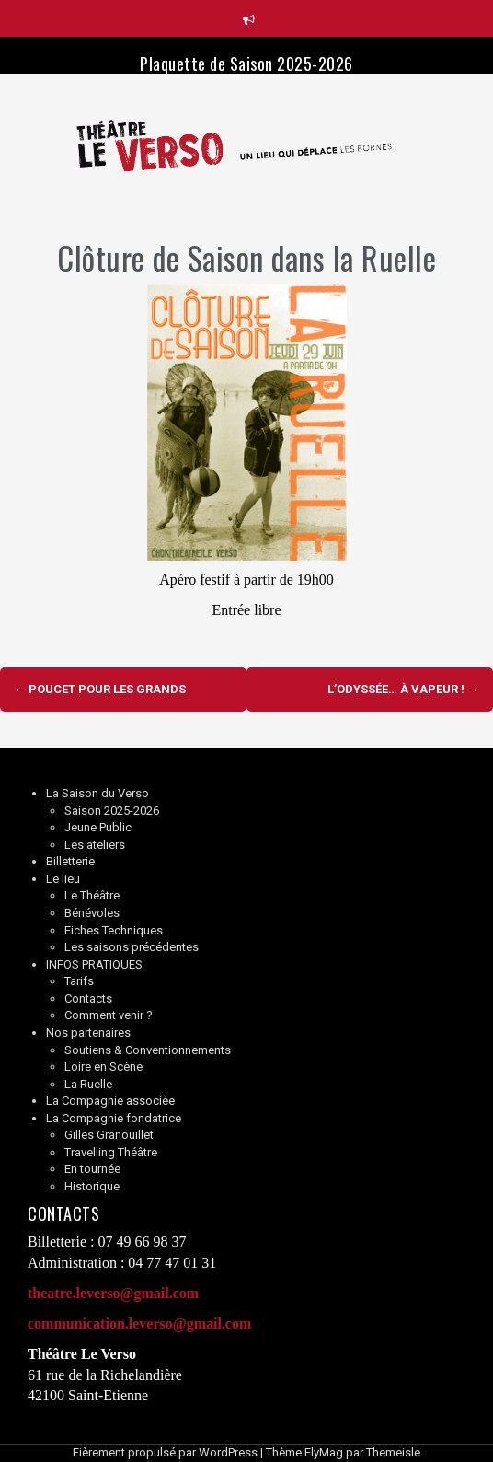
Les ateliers (94, 845)
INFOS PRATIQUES (94, 964)
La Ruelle (88, 1084)
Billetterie (70, 861)
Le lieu (63, 879)
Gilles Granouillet (109, 1135)
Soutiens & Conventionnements (147, 1050)
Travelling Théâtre (110, 1152)
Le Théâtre (92, 895)
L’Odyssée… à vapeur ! (403, 689)
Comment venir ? (108, 1015)
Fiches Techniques (113, 930)
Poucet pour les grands (100, 689)
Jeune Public (98, 827)
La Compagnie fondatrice (113, 1118)
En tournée (92, 1169)
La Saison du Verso (97, 793)
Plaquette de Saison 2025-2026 (246, 63)
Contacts (88, 998)
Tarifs (79, 981)
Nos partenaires (88, 1032)
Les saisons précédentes (131, 947)
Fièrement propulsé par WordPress (165, 1452)
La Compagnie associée (110, 1101)
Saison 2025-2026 (111, 811)
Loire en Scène (103, 1066)
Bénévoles (92, 913)
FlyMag (323, 1452)
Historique (92, 1186)
